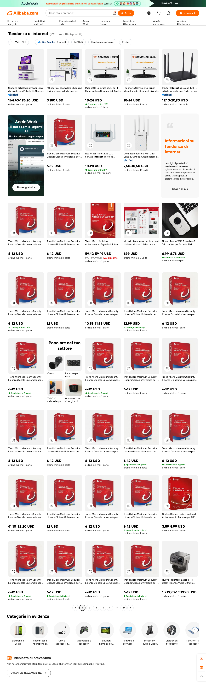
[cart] (159, 13)
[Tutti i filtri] (18, 42)
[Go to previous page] (75, 608)
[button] (114, 13)
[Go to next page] (130, 608)
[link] (201, 658)
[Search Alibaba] (79, 13)
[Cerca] (126, 13)
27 (124, 608)
